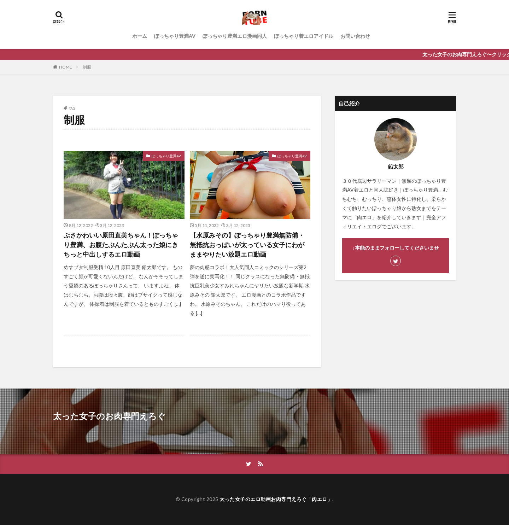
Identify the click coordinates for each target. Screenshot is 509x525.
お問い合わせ (355, 36)
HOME (65, 67)
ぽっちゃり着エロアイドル (303, 36)
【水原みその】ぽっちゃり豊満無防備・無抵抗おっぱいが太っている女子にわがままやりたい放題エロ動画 (247, 244)
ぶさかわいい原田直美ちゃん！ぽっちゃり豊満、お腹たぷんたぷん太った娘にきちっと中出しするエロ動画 (121, 244)
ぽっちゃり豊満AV (174, 36)
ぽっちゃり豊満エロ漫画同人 (235, 36)
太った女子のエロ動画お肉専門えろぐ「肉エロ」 (276, 499)
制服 (87, 67)
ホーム (139, 36)
